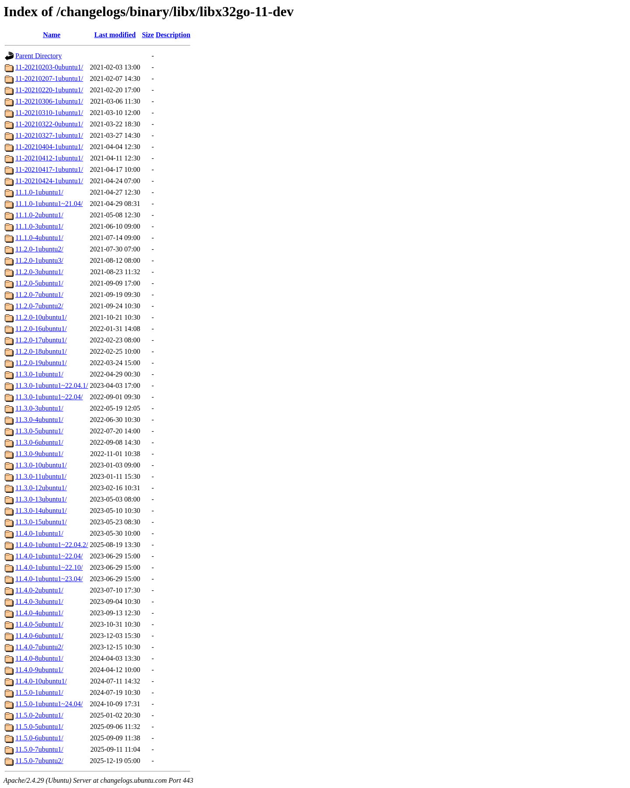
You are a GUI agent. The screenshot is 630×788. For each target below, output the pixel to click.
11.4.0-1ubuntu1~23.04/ (49, 578)
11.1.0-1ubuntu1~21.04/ (49, 203)
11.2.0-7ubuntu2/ (39, 306)
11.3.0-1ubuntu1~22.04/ (49, 397)
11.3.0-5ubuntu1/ (39, 431)
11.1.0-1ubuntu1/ (39, 192)
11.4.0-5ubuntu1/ (39, 624)
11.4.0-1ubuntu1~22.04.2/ (51, 544)
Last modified (115, 34)
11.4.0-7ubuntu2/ (39, 647)
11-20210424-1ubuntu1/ (49, 181)
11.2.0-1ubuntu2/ (39, 249)
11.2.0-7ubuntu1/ (39, 294)
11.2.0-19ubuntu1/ (41, 362)
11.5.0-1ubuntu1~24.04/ (49, 704)
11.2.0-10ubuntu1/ (41, 317)
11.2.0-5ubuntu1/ (39, 283)
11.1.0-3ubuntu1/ (39, 226)
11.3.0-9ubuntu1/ (39, 453)
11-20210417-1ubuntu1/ (49, 169)
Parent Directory (38, 55)
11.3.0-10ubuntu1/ (41, 465)
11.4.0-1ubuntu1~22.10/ (49, 567)
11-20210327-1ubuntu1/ (49, 135)
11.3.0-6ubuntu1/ (39, 442)
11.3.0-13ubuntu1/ (41, 499)
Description (173, 34)
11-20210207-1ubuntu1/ (49, 78)
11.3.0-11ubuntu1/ (40, 476)
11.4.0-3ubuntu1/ (39, 601)
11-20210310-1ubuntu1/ (49, 112)
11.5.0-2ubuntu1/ (39, 715)
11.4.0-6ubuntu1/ (39, 635)
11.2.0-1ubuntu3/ (39, 260)
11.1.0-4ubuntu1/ (39, 237)
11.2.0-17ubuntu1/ (41, 340)
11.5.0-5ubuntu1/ (39, 726)
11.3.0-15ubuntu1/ (41, 522)
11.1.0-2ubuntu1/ (39, 215)
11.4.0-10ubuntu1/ (41, 681)
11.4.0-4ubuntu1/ (39, 613)
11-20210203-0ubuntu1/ (49, 67)
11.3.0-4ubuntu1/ (39, 419)
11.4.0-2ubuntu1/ (39, 590)
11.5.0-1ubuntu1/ (39, 692)
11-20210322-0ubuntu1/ (49, 124)
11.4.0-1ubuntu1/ (39, 533)
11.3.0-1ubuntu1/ (39, 374)
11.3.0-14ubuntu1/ (41, 510)
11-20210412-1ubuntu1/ (49, 158)
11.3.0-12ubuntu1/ (41, 488)
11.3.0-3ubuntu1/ (39, 408)
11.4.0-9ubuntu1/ (39, 669)
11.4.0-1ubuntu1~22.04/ (49, 556)
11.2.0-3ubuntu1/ (39, 271)
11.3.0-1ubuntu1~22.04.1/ (51, 385)
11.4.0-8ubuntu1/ (39, 658)
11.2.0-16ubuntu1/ (41, 328)
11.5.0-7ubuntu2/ (39, 760)
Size (148, 34)
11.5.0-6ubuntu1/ (39, 738)
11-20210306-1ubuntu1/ (49, 101)
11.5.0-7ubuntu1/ (39, 749)
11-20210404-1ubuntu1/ (49, 146)
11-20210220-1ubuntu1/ (49, 90)
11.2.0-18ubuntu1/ (41, 351)
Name (51, 34)
